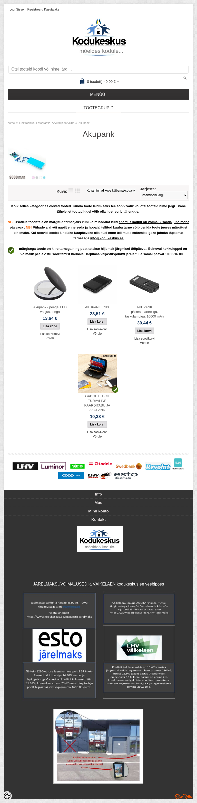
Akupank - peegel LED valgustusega (50, 309)
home (11, 122)
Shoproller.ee (184, 796)
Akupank (84, 122)
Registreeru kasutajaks (43, 9)
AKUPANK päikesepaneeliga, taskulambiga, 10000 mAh (144, 311)
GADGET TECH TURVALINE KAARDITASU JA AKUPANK (97, 403)
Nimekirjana (70, 191)
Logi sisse (16, 9)
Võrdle (49, 338)
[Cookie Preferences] (7, 795)
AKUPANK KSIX (97, 307)
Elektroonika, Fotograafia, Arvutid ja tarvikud (46, 122)
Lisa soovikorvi (50, 334)
